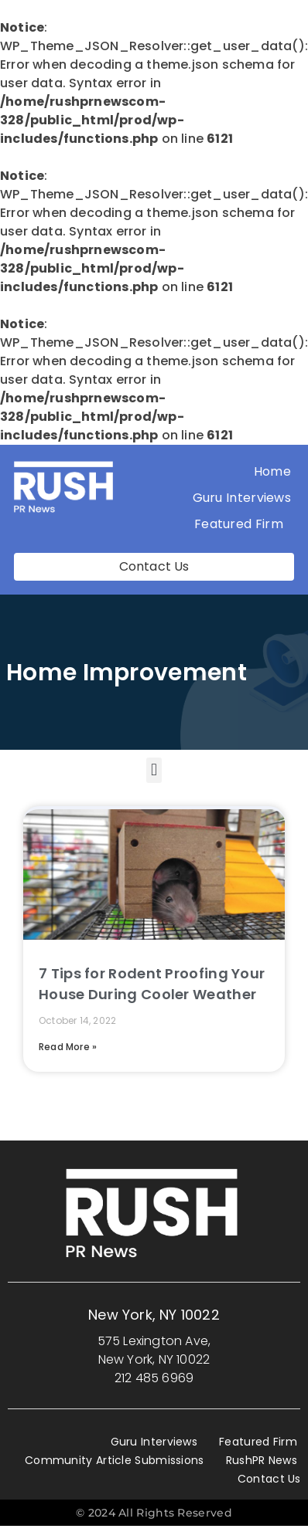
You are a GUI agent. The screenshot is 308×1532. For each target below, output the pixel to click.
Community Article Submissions (114, 1460)
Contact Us (269, 1478)
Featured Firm (242, 524)
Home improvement (126, 672)
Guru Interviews (242, 498)
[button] (153, 770)
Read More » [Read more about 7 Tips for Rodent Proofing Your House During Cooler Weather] (68, 1046)
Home (272, 471)
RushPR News (261, 1460)
